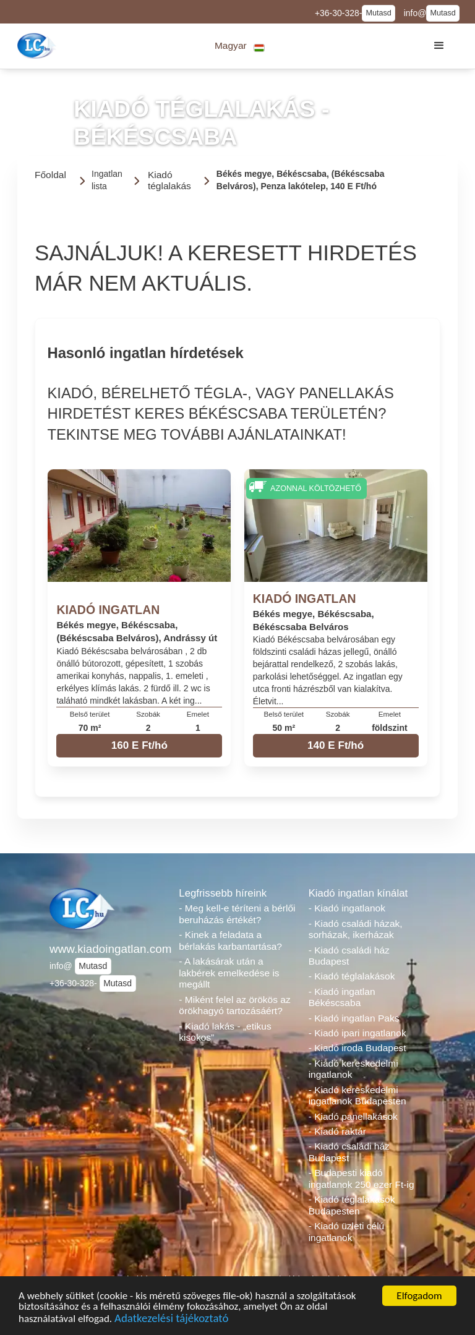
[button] (239, 46)
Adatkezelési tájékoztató (171, 1322)
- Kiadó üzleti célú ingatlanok (347, 1232)
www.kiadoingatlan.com (107, 948)
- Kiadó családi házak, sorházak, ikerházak (356, 929)
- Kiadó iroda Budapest (357, 1048)
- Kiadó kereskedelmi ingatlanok (353, 1069)
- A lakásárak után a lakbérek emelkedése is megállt (229, 972)
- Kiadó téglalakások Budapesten (352, 1205)
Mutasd (378, 13)
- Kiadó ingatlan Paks (354, 1018)
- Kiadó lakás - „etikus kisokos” (225, 1032)
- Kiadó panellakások (353, 1116)
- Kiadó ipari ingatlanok (357, 1033)
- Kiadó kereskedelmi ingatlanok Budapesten (357, 1096)
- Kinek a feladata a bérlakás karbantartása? (230, 940)
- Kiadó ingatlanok (347, 908)
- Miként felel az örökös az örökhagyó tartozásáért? (234, 1005)
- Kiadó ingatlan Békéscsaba (342, 997)
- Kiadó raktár (337, 1131)
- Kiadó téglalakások (352, 976)
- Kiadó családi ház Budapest (349, 956)
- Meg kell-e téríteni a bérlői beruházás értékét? (237, 914)
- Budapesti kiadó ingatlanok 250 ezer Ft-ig (361, 1178)
